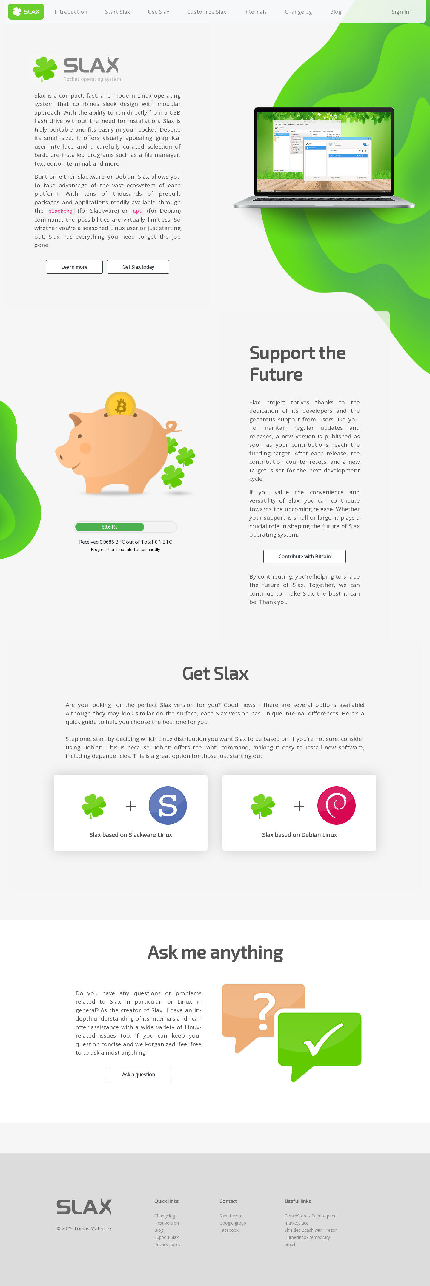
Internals (255, 11)
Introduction (71, 11)
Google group (232, 1223)
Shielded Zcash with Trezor (311, 1230)
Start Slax (117, 11)
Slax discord (230, 1216)
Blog (336, 11)
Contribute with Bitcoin (305, 556)
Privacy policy (167, 1244)
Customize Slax (206, 11)
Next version (166, 1223)
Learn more (74, 267)
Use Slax (158, 11)
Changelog (298, 11)
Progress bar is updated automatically (125, 549)
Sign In (402, 11)
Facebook (229, 1230)
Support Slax (166, 1237)
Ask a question (138, 1074)
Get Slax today (138, 267)
